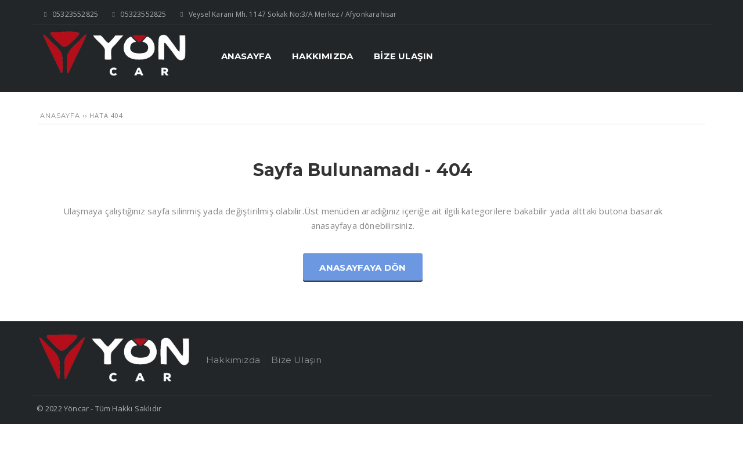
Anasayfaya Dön (362, 267)
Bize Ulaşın (296, 359)
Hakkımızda (233, 359)
